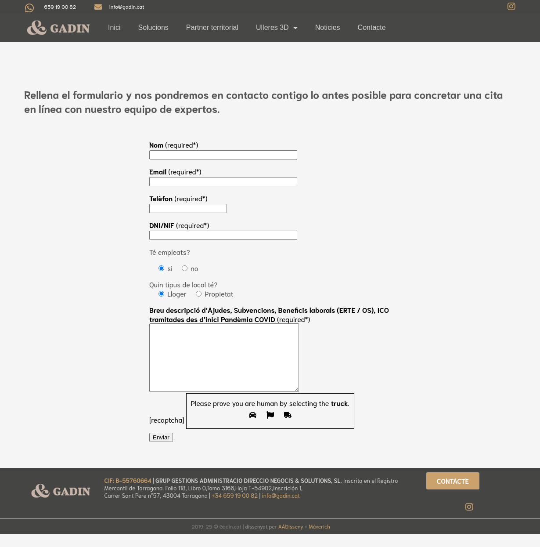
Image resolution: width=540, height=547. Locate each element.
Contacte (372, 27)
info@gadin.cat (280, 508)
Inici (114, 27)
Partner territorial (212, 27)
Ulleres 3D (277, 28)
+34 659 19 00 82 (235, 508)
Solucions (153, 27)
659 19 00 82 (60, 6)
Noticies (327, 27)
